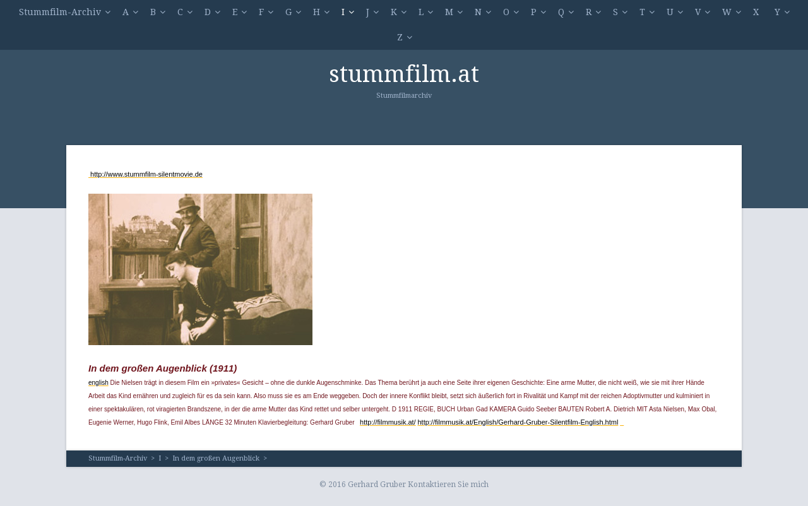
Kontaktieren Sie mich (448, 484)
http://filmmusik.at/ (388, 422)
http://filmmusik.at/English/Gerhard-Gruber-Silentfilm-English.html (517, 422)
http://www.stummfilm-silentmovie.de (145, 174)
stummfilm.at (404, 74)
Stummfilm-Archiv (60, 12)
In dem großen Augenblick (215, 458)
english (98, 382)
